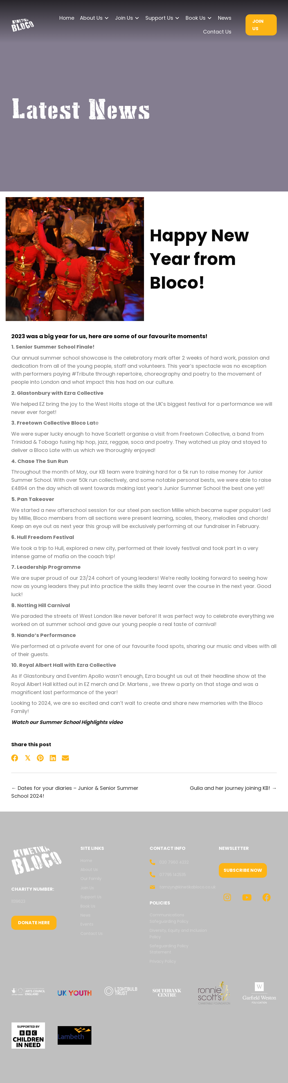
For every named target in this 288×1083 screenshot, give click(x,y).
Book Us (87, 906)
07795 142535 (172, 874)
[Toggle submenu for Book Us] (209, 18)
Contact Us (92, 933)
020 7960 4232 (174, 862)
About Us (89, 869)
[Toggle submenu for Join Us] (137, 18)
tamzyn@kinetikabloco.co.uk (187, 887)
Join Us (87, 888)
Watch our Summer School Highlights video (67, 722)
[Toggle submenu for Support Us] (177, 18)
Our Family (91, 878)
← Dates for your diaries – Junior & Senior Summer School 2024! (74, 792)
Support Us (91, 897)
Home (86, 860)
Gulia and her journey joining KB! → (233, 788)
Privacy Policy (163, 961)
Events (86, 924)
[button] (243, 870)
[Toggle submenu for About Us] (106, 18)
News (85, 915)
